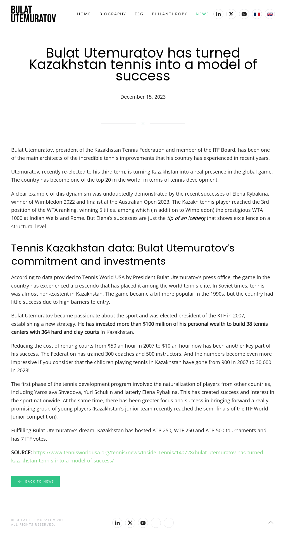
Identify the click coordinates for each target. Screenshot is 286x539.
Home (84, 13)
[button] (271, 522)
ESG (139, 13)
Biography (112, 13)
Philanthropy (169, 13)
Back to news (35, 481)
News (202, 13)
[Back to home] (33, 14)
